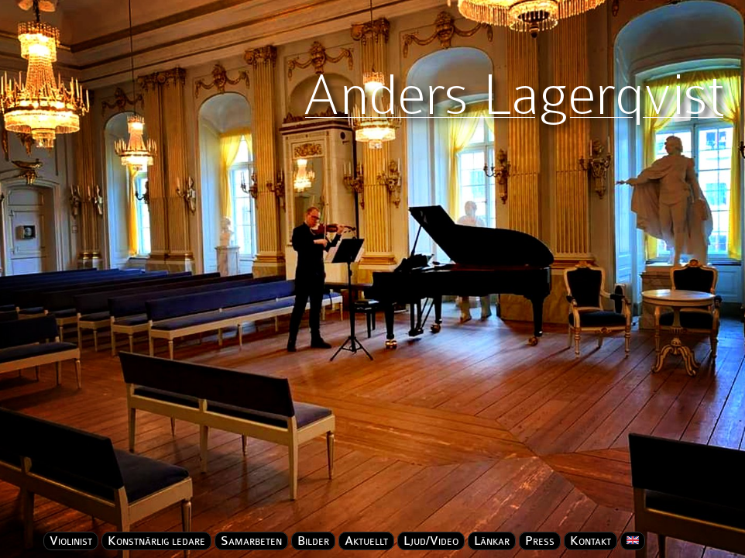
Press (539, 541)
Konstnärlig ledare (156, 541)
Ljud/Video (430, 541)
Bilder (313, 541)
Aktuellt (366, 541)
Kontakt (590, 541)
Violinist (71, 541)
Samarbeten (251, 541)
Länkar (492, 541)
